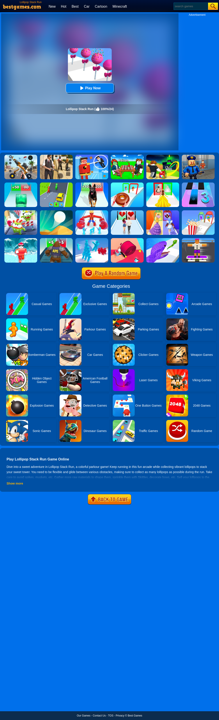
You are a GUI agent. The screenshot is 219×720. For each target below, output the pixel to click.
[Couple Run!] (127, 211)
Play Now (90, 88)
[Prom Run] (162, 211)
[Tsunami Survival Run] (20, 239)
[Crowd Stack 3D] (91, 239)
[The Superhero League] (91, 156)
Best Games (135, 715)
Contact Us (99, 715)
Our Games (83, 715)
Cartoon (101, 6)
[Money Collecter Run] (20, 184)
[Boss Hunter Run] (91, 211)
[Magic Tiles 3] (198, 184)
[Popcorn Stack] (198, 211)
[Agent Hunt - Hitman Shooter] (56, 156)
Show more (15, 483)
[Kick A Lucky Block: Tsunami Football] (162, 156)
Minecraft (120, 6)
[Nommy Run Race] (20, 211)
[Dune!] (56, 211)
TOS (110, 715)
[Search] (191, 6)
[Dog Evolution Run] (91, 184)
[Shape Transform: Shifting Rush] (56, 184)
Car (87, 6)
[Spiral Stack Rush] (127, 239)
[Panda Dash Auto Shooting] (20, 156)
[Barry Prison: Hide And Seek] (198, 156)
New (52, 6)
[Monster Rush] (56, 239)
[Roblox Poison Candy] (127, 156)
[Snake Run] (162, 239)
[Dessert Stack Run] (127, 184)
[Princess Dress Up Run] (162, 184)
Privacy (120, 715)
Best (75, 6)
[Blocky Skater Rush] (198, 239)
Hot (63, 6)
